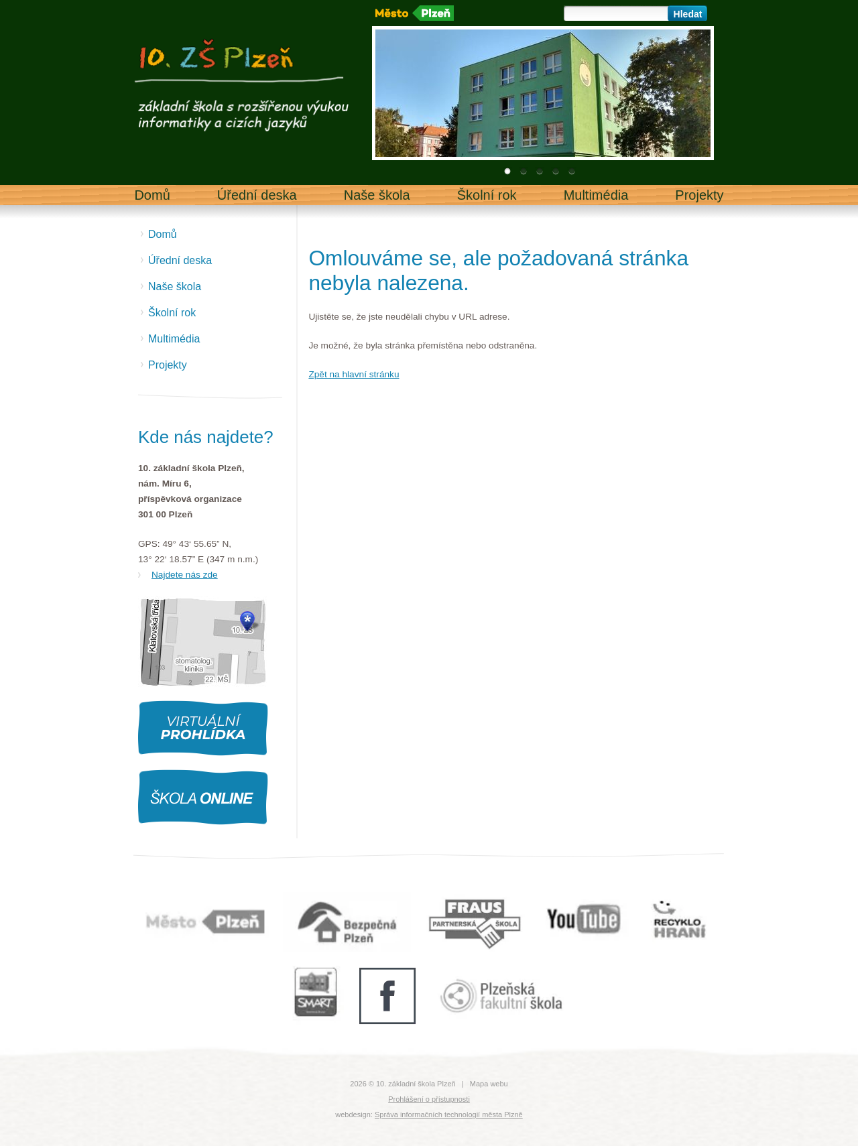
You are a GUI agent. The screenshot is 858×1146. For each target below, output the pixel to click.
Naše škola (377, 195)
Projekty (699, 195)
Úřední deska (257, 195)
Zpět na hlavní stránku (353, 374)
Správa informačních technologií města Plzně (449, 1114)
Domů (152, 195)
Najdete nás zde (184, 575)
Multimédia (596, 195)
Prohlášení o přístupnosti (429, 1099)
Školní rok (487, 195)
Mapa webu (489, 1084)
